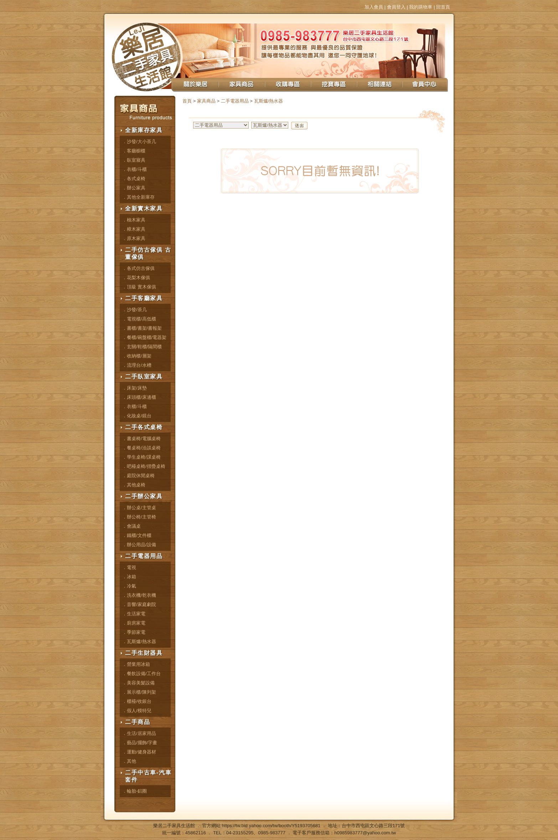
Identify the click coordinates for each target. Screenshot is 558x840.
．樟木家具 (133, 229)
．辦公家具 (133, 188)
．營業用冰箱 (136, 664)
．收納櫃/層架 (136, 356)
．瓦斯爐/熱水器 (139, 641)
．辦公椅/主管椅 (139, 517)
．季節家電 (133, 632)
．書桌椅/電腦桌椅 (141, 438)
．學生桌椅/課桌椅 (141, 457)
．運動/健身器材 (139, 752)
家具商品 (206, 101)
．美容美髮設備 (138, 682)
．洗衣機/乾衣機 (139, 595)
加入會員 (374, 7)
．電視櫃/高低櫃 (139, 319)
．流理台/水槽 (136, 365)
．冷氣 (129, 586)
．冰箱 (129, 576)
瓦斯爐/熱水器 (268, 101)
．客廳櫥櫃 (133, 150)
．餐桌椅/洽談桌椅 (141, 447)
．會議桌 (131, 526)
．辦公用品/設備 (139, 544)
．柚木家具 (133, 220)
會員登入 (396, 7)
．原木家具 (133, 238)
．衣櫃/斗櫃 (134, 169)
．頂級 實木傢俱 (139, 286)
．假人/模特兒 (136, 710)
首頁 (187, 101)
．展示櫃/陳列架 (139, 692)
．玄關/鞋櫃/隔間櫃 (142, 346)
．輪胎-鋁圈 (134, 791)
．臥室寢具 (133, 160)
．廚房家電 (133, 623)
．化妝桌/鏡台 (136, 415)
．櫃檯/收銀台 (136, 701)
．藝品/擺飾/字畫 (139, 742)
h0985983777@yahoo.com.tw (365, 832)
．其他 (129, 761)
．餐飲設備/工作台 (141, 673)
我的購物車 (420, 7)
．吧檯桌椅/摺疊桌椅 (143, 466)
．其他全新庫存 (138, 197)
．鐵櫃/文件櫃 (136, 535)
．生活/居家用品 (139, 733)
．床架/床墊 (134, 388)
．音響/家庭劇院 (139, 604)
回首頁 (443, 7)
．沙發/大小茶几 (139, 141)
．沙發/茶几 (134, 309)
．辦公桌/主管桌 (139, 507)
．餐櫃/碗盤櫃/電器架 (144, 337)
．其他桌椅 (133, 484)
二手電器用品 (235, 101)
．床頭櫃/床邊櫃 (139, 397)
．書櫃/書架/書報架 (142, 328)
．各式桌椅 (133, 178)
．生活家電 (133, 613)
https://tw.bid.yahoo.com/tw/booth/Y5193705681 (271, 825)
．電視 (129, 567)
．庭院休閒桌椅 (138, 475)
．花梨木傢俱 (136, 277)
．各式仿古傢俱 (138, 268)
